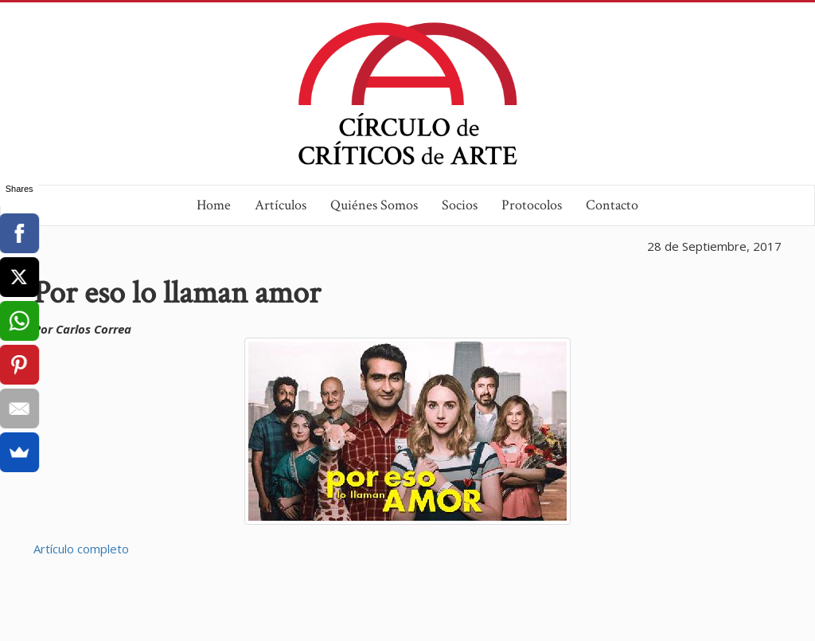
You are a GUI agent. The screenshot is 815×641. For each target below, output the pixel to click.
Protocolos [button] (531, 205)
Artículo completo (81, 549)
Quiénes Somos (374, 205)
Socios (460, 205)
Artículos (280, 205)
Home (214, 205)
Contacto (612, 205)
